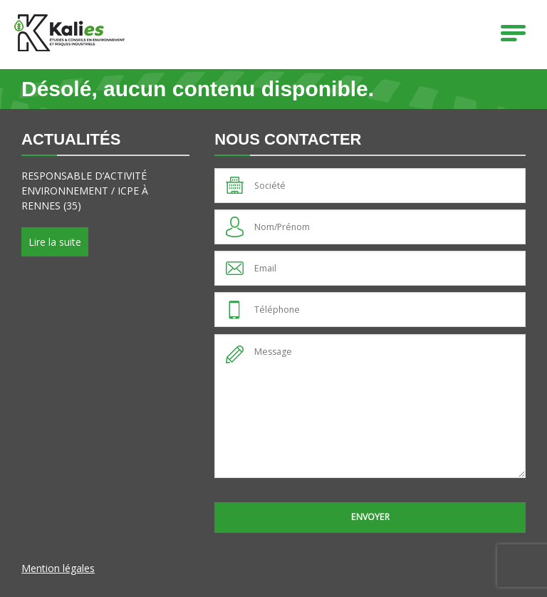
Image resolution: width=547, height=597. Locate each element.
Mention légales (58, 568)
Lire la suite (54, 242)
